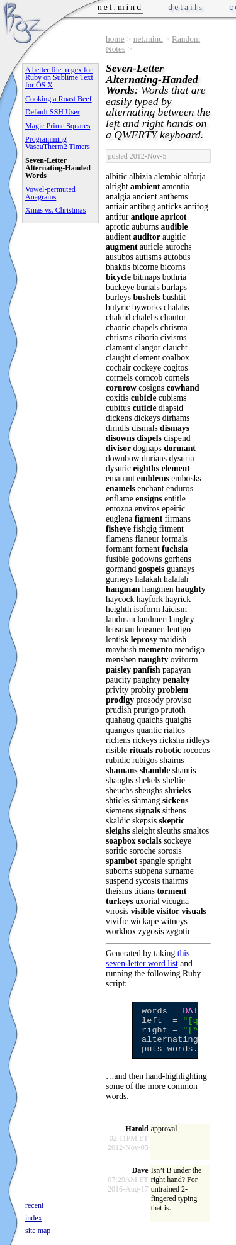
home (115, 38)
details (186, 7)
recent (34, 1205)
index (33, 1218)
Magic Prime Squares (57, 125)
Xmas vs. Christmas (55, 210)
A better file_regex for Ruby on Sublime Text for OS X (59, 77)
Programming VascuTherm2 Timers (57, 143)
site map (37, 1230)
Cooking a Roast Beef (58, 98)
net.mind (148, 38)
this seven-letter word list (147, 958)
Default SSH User (52, 112)
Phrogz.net (23, 22)
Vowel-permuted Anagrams (50, 193)
